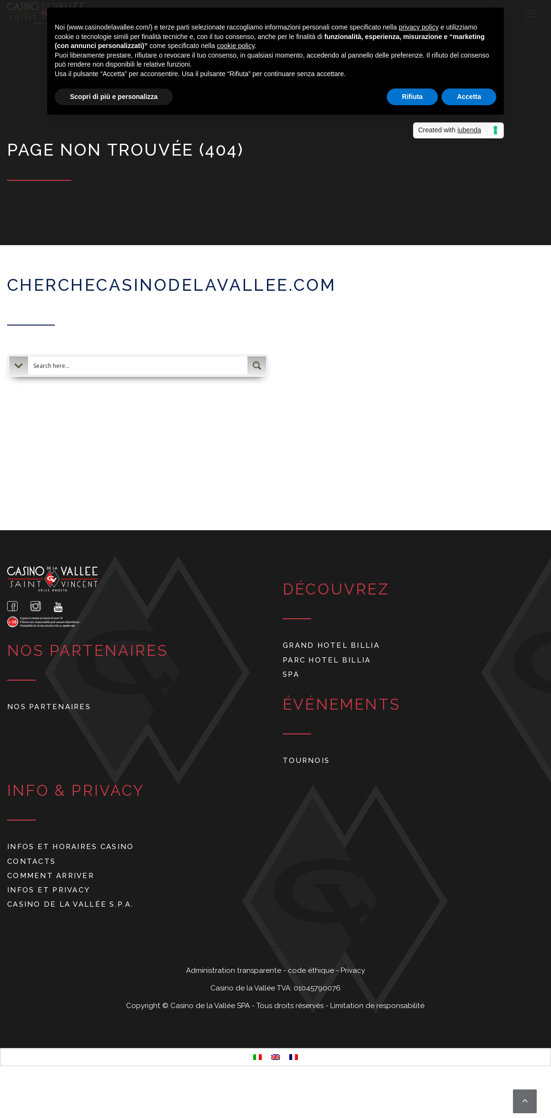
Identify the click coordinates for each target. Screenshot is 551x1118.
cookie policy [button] (236, 45)
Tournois (306, 760)
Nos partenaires (49, 706)
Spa (291, 674)
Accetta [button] (469, 96)
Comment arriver (50, 875)
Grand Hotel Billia (331, 645)
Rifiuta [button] (412, 96)
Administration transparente (234, 970)
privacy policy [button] (419, 27)
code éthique (312, 970)
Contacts (31, 861)
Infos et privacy (48, 889)
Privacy (353, 970)
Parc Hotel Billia (327, 659)
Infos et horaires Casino (70, 846)
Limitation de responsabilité (377, 1005)
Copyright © (148, 1005)
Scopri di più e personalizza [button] (113, 96)
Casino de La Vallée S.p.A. (70, 904)
